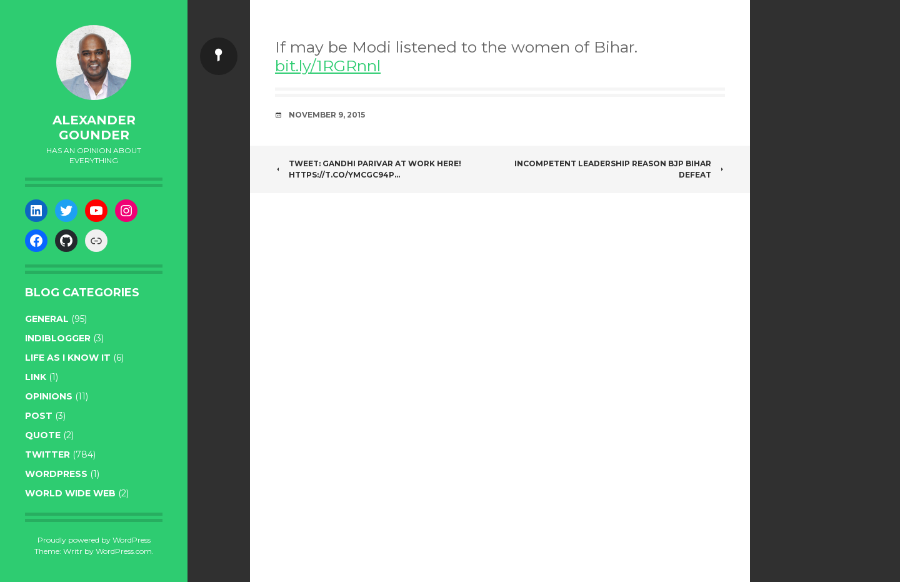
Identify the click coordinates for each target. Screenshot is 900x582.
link (35, 377)
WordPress (56, 473)
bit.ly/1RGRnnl (328, 65)
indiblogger (58, 338)
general (47, 318)
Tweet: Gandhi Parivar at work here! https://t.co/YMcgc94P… (368, 169)
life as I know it (68, 357)
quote (43, 435)
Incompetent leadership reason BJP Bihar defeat (619, 169)
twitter (47, 454)
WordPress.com (124, 551)
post (38, 415)
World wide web (70, 493)
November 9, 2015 (327, 114)
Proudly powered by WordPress (94, 539)
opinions (48, 396)
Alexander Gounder (94, 128)
